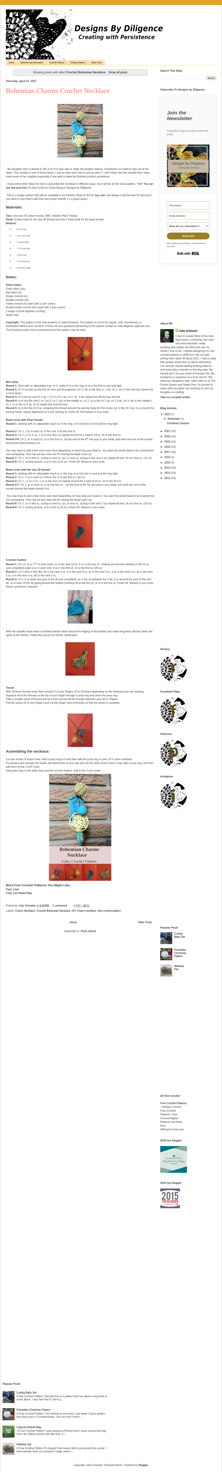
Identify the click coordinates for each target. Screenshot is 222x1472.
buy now (100, 195)
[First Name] (188, 205)
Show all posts (117, 72)
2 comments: (60, 905)
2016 (167, 457)
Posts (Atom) (88, 931)
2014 (167, 467)
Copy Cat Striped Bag (19, 893)
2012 (167, 478)
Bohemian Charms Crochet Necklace (58, 91)
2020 (167, 436)
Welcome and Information (31, 62)
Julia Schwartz (188, 330)
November (174, 418)
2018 (167, 446)
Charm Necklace (25, 910)
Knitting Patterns (78, 62)
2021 (167, 431)
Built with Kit (188, 253)
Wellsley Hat (23, 1444)
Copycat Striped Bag (28, 1427)
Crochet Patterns (56, 62)
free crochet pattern (109, 910)
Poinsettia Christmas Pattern (180, 953)
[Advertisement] (181, 292)
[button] (188, 166)
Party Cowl (12, 889)
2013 (167, 472)
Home (11, 62)
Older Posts (145, 922)
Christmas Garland (178, 423)
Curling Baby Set (26, 1392)
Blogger (143, 1465)
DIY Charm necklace (84, 910)
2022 (167, 414)
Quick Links (96, 62)
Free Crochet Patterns (173, 1103)
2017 (167, 452)
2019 (167, 441)
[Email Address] (188, 216)
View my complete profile (175, 397)
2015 (167, 462)
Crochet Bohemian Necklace (53, 910)
